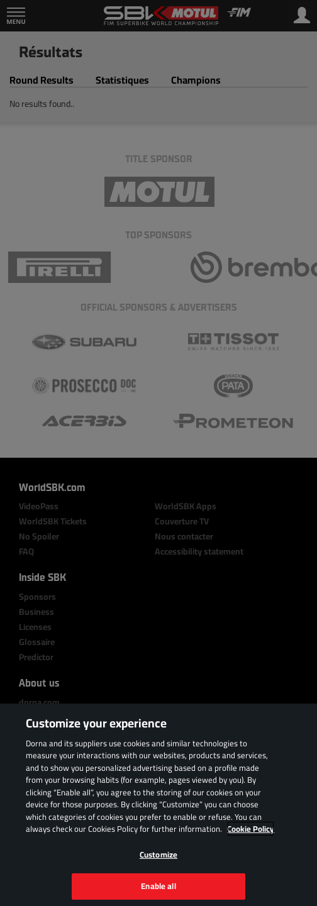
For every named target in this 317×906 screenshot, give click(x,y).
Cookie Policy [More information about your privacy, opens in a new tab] (250, 828)
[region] (158, 805)
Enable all (158, 885)
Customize (158, 854)
